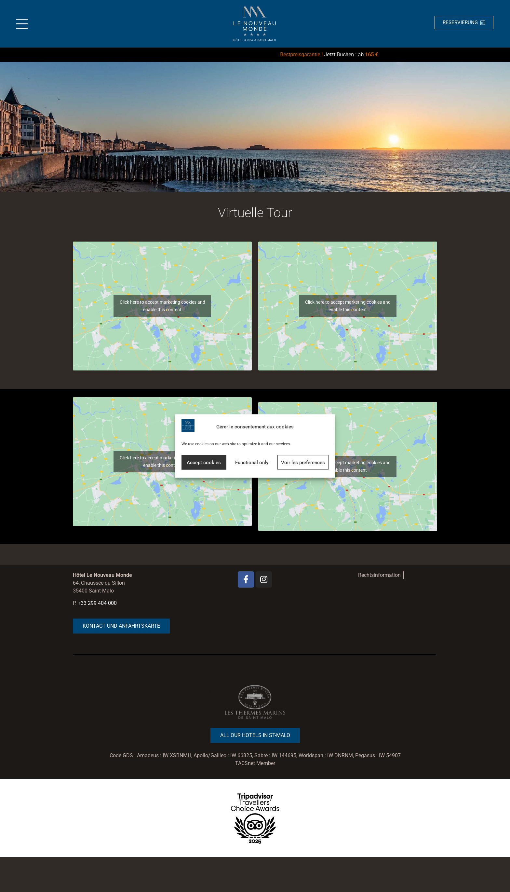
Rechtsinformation (379, 575)
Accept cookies (204, 462)
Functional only (251, 462)
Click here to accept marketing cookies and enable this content (162, 306)
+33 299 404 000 (97, 603)
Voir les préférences (303, 462)
